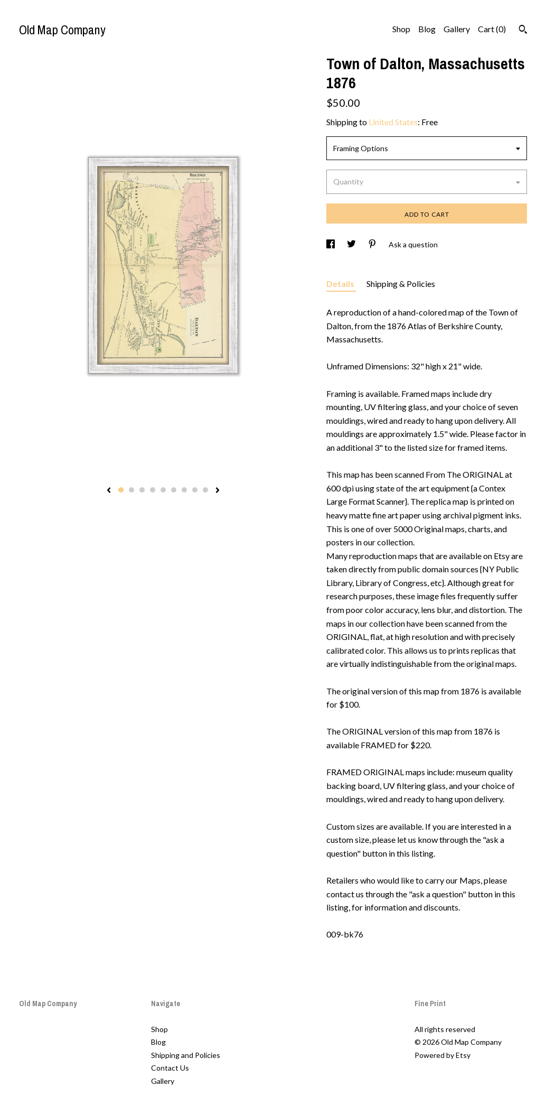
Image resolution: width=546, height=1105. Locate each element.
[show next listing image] (217, 491)
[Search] (523, 30)
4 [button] (152, 490)
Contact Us (170, 1067)
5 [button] (163, 490)
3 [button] (142, 490)
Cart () (492, 29)
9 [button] (205, 490)
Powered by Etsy (442, 1055)
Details (341, 283)
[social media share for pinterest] (373, 244)
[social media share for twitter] (352, 244)
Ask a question (413, 244)
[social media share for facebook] (331, 244)
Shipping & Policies (400, 283)
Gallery (457, 29)
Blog (427, 29)
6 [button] (173, 490)
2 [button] (131, 490)
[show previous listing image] (108, 491)
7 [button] (184, 490)
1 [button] (121, 490)
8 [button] (194, 490)
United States (393, 122)
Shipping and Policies (185, 1055)
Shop (401, 29)
